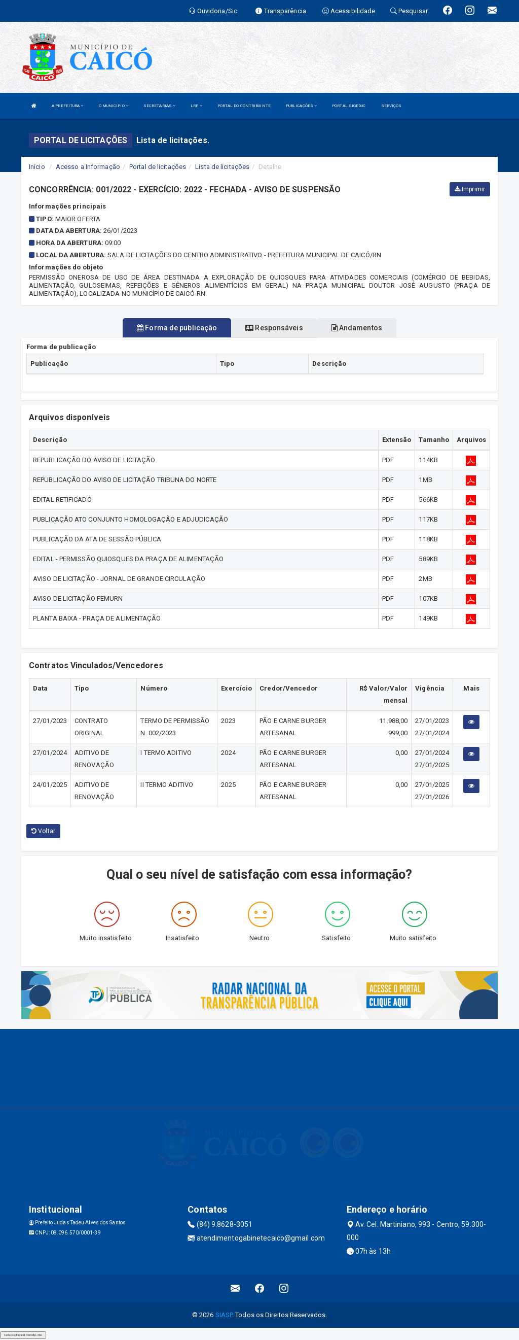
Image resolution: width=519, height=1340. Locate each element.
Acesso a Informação (88, 166)
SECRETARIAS (159, 106)
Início (37, 166)
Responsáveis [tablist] (274, 328)
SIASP (224, 1315)
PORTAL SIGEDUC (348, 106)
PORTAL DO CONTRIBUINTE (244, 106)
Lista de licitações (222, 166)
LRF (196, 106)
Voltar (43, 831)
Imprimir (470, 189)
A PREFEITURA (67, 106)
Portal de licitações (157, 166)
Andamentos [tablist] (356, 328)
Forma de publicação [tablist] (177, 328)
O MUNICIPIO (113, 106)
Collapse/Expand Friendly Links (23, 1334)
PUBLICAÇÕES (301, 106)
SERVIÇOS (391, 106)
